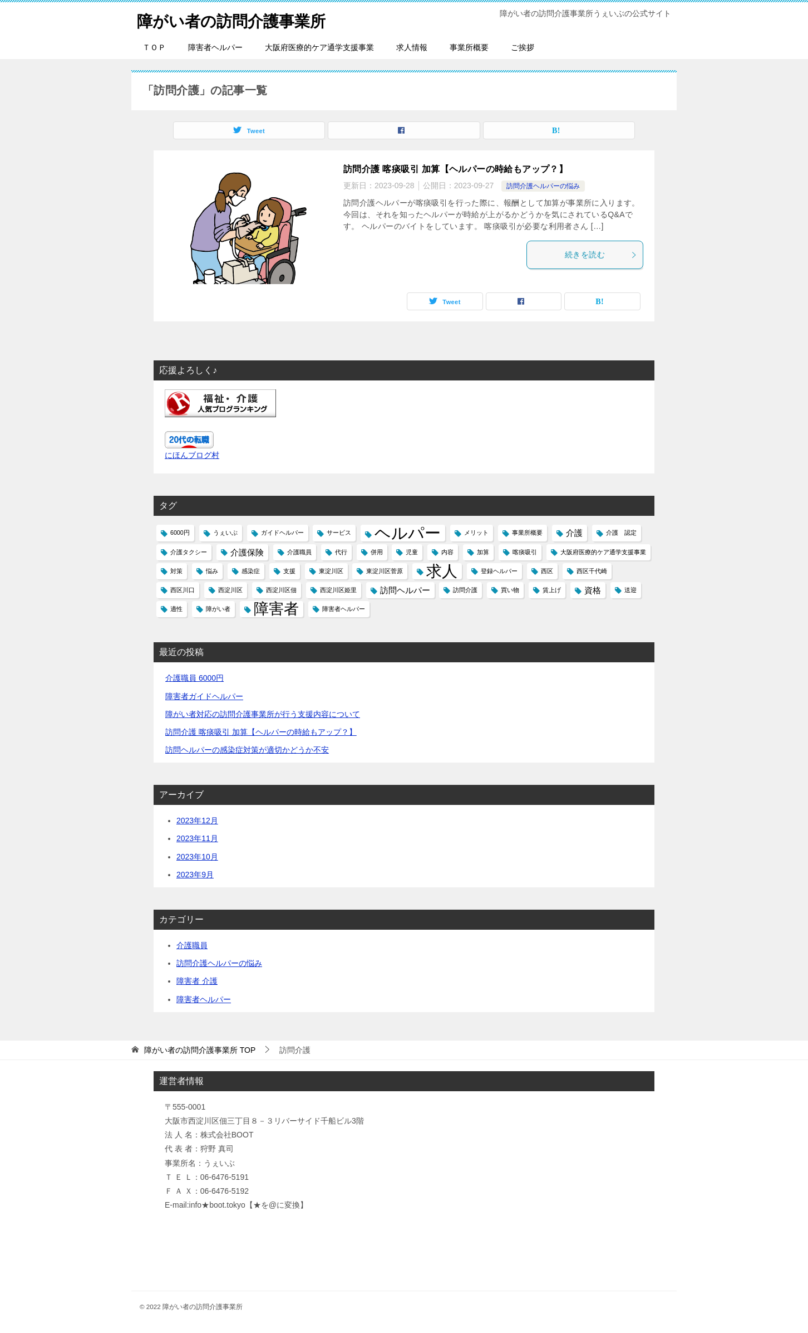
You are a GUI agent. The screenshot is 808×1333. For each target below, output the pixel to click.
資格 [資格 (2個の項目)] (592, 590)
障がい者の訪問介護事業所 (238, 19)
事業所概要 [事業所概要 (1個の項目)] (527, 532)
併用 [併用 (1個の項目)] (377, 552)
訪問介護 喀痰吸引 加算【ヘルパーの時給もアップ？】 (455, 169)
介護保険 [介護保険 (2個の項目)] (247, 552)
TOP (199, 1050)
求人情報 (411, 47)
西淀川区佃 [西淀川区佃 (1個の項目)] (281, 590)
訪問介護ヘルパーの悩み (543, 186)
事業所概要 (469, 47)
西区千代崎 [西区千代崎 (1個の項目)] (592, 571)
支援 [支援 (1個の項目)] (289, 571)
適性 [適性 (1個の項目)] (176, 609)
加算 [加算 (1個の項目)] (483, 552)
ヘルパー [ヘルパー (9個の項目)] (408, 533)
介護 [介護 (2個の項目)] (574, 533)
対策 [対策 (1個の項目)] (176, 571)
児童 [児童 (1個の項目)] (412, 552)
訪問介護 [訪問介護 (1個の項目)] (465, 590)
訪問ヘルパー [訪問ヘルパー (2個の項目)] (405, 590)
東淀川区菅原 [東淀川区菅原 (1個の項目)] (384, 571)
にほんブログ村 (192, 455)
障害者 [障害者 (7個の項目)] (276, 609)
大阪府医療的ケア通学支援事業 (319, 47)
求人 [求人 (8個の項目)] (441, 571)
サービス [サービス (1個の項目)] (339, 532)
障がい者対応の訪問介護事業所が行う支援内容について (262, 714)
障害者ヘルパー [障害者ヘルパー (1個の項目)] (343, 609)
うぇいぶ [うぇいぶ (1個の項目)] (225, 532)
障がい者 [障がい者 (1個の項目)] (218, 609)
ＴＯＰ (154, 47)
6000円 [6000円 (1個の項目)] (180, 532)
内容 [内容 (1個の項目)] (447, 552)
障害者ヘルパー (215, 47)
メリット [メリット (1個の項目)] (476, 532)
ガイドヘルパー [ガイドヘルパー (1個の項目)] (282, 532)
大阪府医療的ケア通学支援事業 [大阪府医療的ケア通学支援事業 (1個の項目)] (603, 552)
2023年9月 (195, 874)
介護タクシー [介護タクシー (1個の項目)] (188, 552)
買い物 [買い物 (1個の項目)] (510, 590)
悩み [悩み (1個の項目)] (212, 571)
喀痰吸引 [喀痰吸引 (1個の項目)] (525, 552)
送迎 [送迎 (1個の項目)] (630, 590)
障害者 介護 (197, 980)
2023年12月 (197, 820)
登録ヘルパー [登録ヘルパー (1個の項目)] (499, 571)
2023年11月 (197, 838)
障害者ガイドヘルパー (204, 696)
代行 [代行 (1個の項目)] (341, 552)
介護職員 (192, 945)
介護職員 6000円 (194, 677)
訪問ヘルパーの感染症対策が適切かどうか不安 (247, 749)
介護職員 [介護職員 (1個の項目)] (299, 552)
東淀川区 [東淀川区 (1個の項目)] (331, 571)
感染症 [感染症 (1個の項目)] (251, 571)
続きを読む (601, 254)
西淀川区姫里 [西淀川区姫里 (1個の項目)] (338, 590)
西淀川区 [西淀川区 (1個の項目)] (230, 590)
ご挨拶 (522, 47)
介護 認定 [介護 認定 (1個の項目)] (621, 532)
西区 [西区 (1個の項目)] (547, 571)
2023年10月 (197, 856)
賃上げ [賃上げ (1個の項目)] (552, 590)
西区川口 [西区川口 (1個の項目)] (182, 590)
